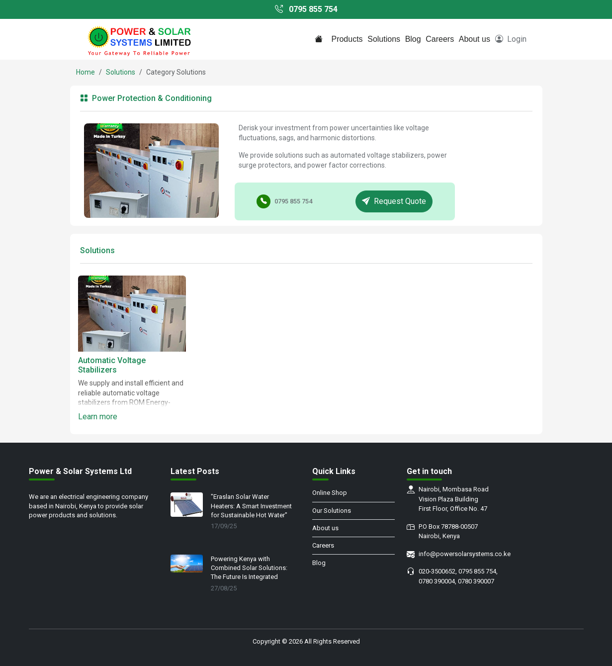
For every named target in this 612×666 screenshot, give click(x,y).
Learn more (97, 416)
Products (346, 39)
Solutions (383, 39)
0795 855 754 (306, 9)
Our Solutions (331, 510)
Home (85, 72)
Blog (413, 39)
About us (474, 39)
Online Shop (329, 492)
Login (510, 39)
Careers (440, 39)
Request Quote (394, 201)
